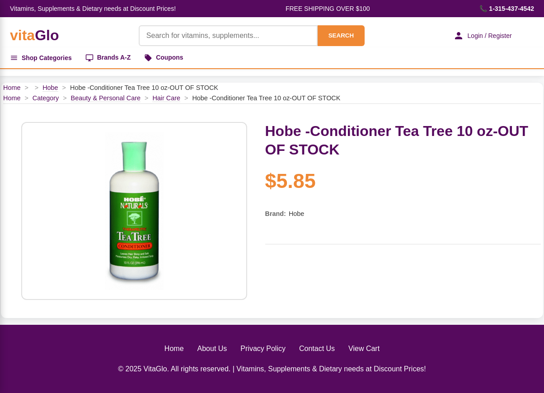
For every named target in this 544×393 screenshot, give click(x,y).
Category (46, 98)
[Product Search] (227, 35)
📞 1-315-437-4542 (506, 8)
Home (11, 87)
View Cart (364, 348)
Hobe (50, 87)
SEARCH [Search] (340, 35)
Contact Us (317, 348)
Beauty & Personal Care (106, 98)
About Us (212, 348)
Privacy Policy (263, 348)
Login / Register (482, 35)
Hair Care (166, 98)
